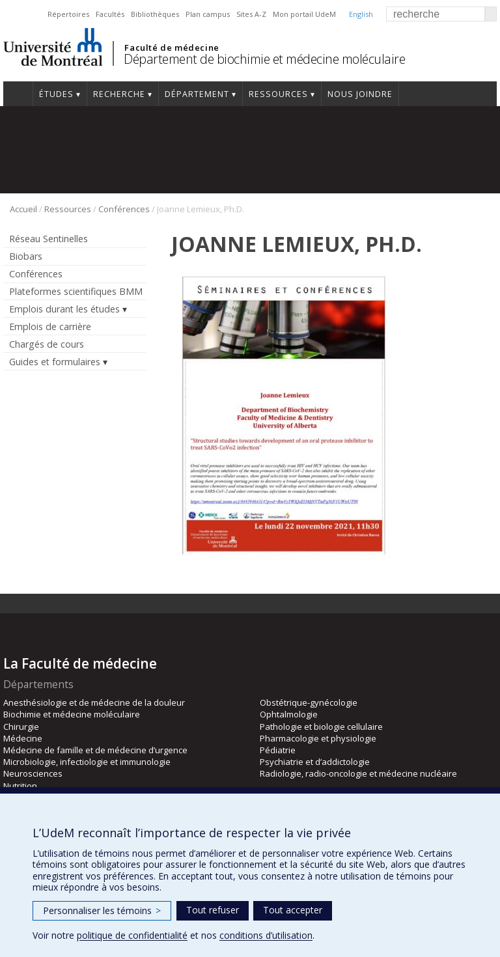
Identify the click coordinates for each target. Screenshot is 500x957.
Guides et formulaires (54, 361)
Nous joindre (360, 94)
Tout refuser (212, 910)
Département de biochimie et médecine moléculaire (264, 59)
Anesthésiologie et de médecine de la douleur (94, 702)
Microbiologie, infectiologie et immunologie (87, 762)
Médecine (22, 738)
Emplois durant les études (64, 309)
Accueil (18, 93)
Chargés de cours (46, 344)
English (361, 14)
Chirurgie (21, 726)
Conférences (124, 209)
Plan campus (208, 14)
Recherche (119, 94)
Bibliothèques (155, 14)
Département (197, 94)
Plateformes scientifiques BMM (76, 291)
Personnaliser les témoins (102, 910)
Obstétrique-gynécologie (308, 702)
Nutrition (20, 786)
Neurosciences (32, 773)
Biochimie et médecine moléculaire (71, 714)
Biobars (25, 256)
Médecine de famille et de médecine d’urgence (95, 750)
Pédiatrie (278, 750)
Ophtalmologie (289, 714)
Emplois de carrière (50, 326)
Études (56, 94)
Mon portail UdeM (304, 14)
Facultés (110, 14)
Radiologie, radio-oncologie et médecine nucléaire (358, 773)
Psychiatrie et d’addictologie (315, 762)
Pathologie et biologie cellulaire (321, 726)
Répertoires (68, 14)
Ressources (278, 94)
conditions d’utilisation (265, 935)
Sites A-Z (251, 14)
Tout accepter (292, 910)
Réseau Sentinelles (48, 238)
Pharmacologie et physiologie (318, 738)
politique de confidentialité (132, 935)
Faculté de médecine (171, 47)
